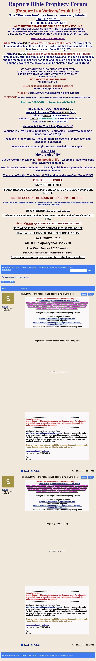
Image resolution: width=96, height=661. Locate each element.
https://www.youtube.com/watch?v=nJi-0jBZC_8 (60, 301)
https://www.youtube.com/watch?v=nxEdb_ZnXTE (59, 484)
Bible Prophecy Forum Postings (38, 267)
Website (37, 471)
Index (17, 267)
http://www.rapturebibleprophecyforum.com (57, 319)
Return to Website (8, 267)
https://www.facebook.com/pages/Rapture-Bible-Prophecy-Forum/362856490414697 (57, 324)
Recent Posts (6, 270)
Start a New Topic (7, 282)
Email (26, 471)
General (23, 267)
